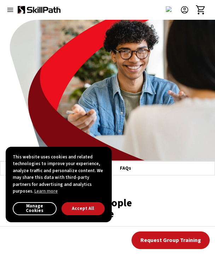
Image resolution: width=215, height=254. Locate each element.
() (120, 176)
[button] (187, 9)
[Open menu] (10, 10)
